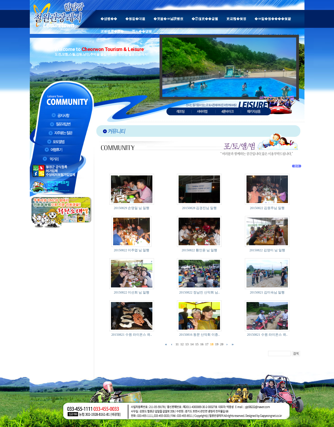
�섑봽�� (108, 19)
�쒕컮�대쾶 (135, 19)
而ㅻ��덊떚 (142, 31)
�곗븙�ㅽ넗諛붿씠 (168, 19)
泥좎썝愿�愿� (112, 31)
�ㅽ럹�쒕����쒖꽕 (273, 19)
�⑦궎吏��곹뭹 (205, 19)
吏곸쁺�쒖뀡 (236, 19)
